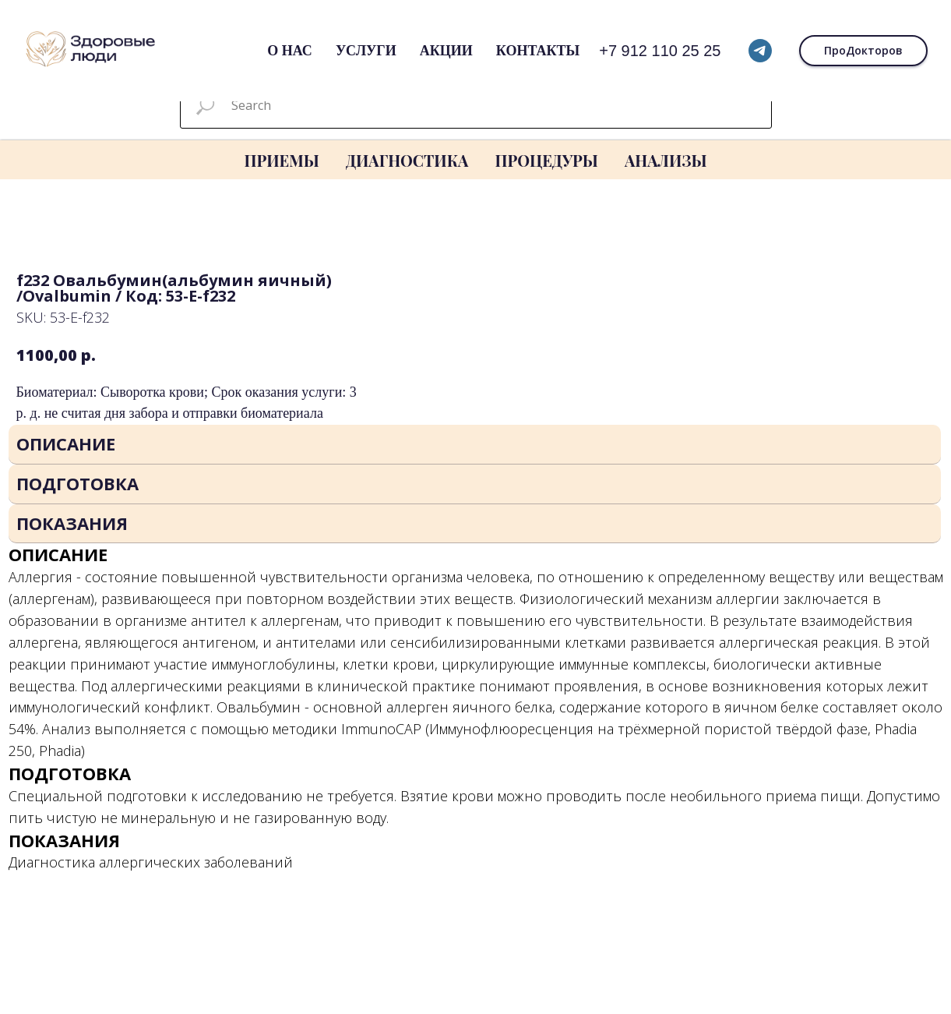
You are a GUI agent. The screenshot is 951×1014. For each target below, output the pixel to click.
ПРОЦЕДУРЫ (546, 160)
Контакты (537, 50)
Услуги (366, 50)
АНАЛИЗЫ (666, 160)
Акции (446, 50)
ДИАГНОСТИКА (407, 160)
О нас (289, 50)
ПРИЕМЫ (281, 160)
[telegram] (760, 50)
